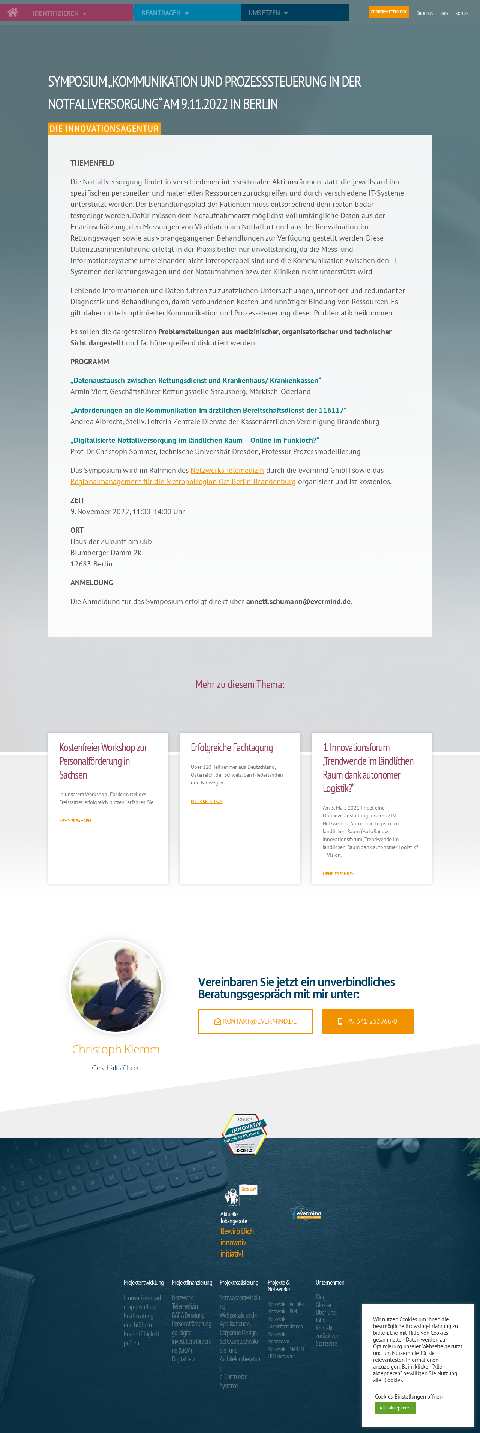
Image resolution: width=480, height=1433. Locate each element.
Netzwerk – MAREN (286, 1348)
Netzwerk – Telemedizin (183, 1300)
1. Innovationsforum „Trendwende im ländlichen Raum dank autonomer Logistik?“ (368, 767)
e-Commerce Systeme (240, 1349)
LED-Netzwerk (281, 1356)
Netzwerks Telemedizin (227, 470)
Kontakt (463, 13)
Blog (320, 1296)
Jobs (444, 13)
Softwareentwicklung (239, 1297)
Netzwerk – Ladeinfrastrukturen (285, 1322)
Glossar (323, 1303)
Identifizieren (60, 13)
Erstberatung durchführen (136, 1315)
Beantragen (165, 13)
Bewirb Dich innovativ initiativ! (237, 1242)
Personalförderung (189, 1319)
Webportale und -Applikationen (235, 1308)
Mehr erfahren (75, 820)
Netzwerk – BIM (282, 1311)
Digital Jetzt (182, 1349)
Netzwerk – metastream (278, 1337)
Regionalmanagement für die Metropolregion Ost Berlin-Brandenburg (183, 481)
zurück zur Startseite (335, 1332)
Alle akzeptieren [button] (396, 1408)
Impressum (329, 1409)
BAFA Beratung (186, 1312)
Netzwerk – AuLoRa (286, 1303)
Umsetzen (268, 13)
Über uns (425, 13)
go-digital (180, 1327)
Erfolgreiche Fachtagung (232, 747)
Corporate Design (235, 1319)
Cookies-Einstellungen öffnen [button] (408, 1396)
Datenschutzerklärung (302, 1409)
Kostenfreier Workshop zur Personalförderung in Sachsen (103, 761)
